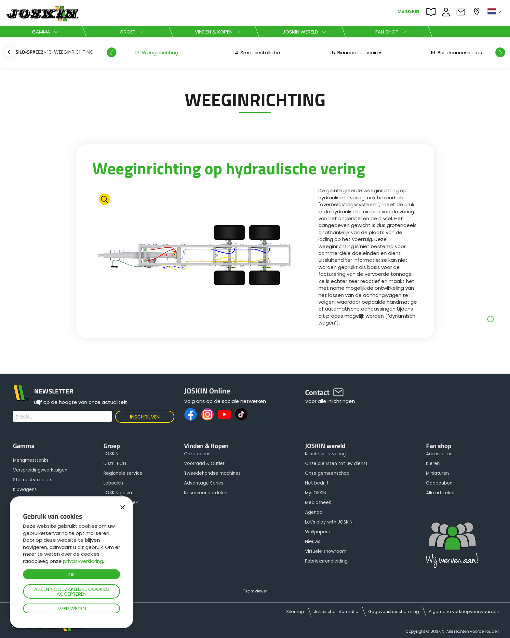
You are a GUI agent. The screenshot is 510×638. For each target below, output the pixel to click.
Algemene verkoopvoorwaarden (464, 611)
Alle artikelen (440, 493)
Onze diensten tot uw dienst (336, 463)
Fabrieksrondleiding (326, 561)
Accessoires (439, 454)
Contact (462, 12)
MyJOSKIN (408, 10)
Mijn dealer (477, 11)
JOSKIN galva (117, 493)
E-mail (24, 417)
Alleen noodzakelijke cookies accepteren (71, 591)
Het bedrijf (317, 483)
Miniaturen (437, 473)
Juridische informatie (336, 611)
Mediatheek (318, 502)
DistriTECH (114, 463)
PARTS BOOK (432, 12)
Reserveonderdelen (205, 493)
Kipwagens (25, 489)
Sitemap (295, 611)
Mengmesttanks (30, 460)
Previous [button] (111, 52)
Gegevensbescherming (393, 611)
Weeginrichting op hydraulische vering (228, 168)
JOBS (447, 12)
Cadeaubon (439, 483)
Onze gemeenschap (327, 473)
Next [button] (500, 52)
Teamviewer (255, 591)
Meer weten (72, 608)
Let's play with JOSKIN (329, 522)
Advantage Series (203, 483)
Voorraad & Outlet (204, 463)
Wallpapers (317, 532)
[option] (156, 52)
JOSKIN (110, 454)
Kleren (433, 463)
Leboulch (113, 483)
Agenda (313, 512)
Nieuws (312, 541)
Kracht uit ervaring (325, 454)
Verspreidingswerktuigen (40, 470)
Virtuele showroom (325, 551)
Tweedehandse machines (212, 473)
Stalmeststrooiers (32, 480)
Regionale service (122, 473)
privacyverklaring (83, 561)
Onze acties (197, 454)
